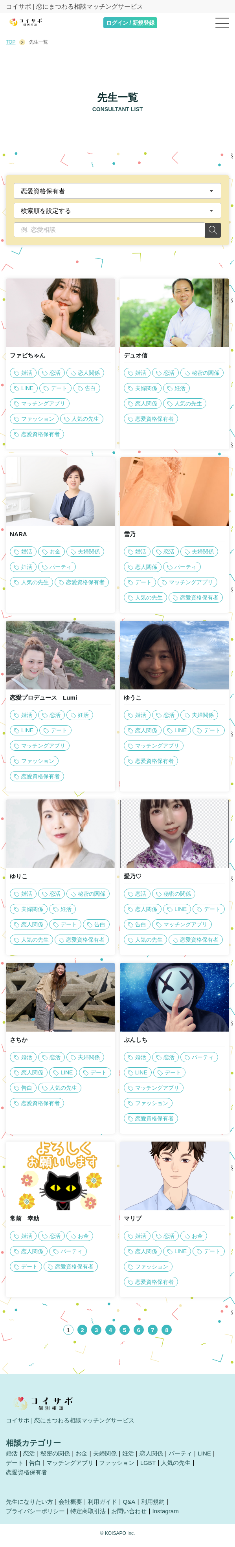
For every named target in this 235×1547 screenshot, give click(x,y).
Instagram (175, 1516)
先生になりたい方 (31, 1506)
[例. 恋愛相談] (110, 229)
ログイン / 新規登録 (130, 23)
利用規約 (160, 1506)
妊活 (134, 1458)
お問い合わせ (136, 1516)
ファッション (123, 1468)
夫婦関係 (110, 1458)
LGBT (156, 1468)
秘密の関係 (57, 1458)
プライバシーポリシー (37, 1516)
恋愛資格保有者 (28, 1477)
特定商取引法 (93, 1516)
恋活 (30, 1458)
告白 (36, 1468)
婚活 (12, 1458)
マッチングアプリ (73, 1468)
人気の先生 (185, 1468)
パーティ (189, 1458)
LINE (214, 1458)
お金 (85, 1458)
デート (15, 1468)
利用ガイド (108, 1506)
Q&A (136, 1506)
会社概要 (74, 1506)
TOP (10, 42)
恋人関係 (158, 1458)
